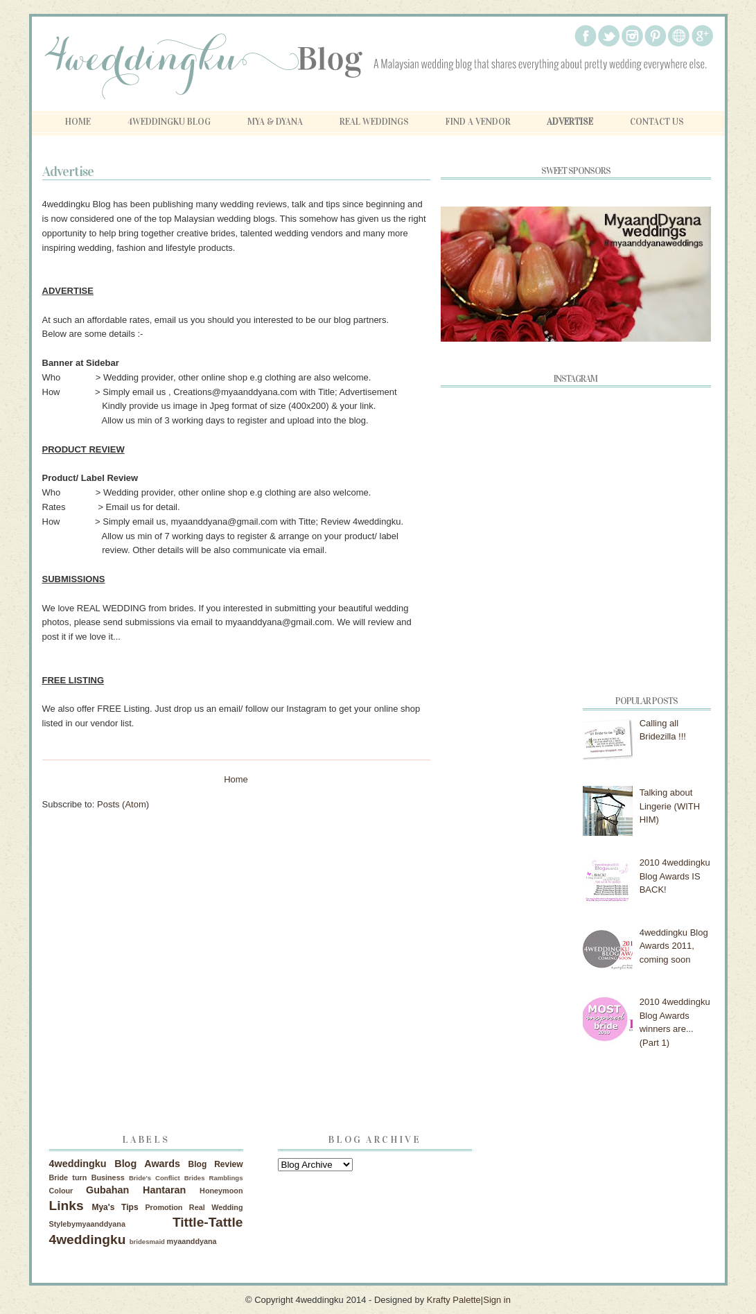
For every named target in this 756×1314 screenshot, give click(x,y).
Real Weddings (374, 122)
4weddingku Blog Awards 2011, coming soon (674, 946)
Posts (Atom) (123, 804)
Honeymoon (221, 1190)
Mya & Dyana (275, 122)
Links (66, 1205)
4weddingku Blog (169, 122)
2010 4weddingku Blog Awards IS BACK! (675, 876)
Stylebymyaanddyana (87, 1224)
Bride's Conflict (154, 1178)
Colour (61, 1190)
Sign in (497, 1300)
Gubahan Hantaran (136, 1189)
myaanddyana (192, 1241)
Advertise (570, 122)
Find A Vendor (478, 122)
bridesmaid (147, 1241)
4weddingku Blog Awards (114, 1163)
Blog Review (215, 1164)
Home (78, 122)
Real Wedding (216, 1207)
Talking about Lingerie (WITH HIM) (670, 806)
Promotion (163, 1207)
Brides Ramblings (213, 1178)
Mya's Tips (114, 1207)
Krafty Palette (454, 1300)
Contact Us (657, 122)
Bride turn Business (87, 1177)
